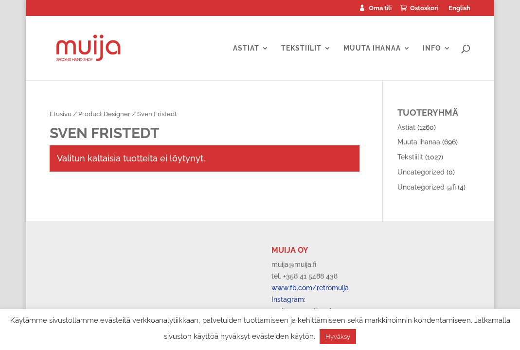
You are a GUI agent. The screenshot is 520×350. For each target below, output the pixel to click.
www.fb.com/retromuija (310, 288)
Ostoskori (424, 8)
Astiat (246, 48)
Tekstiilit (301, 48)
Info (432, 48)
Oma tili (380, 8)
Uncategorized (421, 172)
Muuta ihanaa (372, 48)
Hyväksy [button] (337, 336)
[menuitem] (459, 10)
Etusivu (61, 114)
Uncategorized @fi (426, 187)
